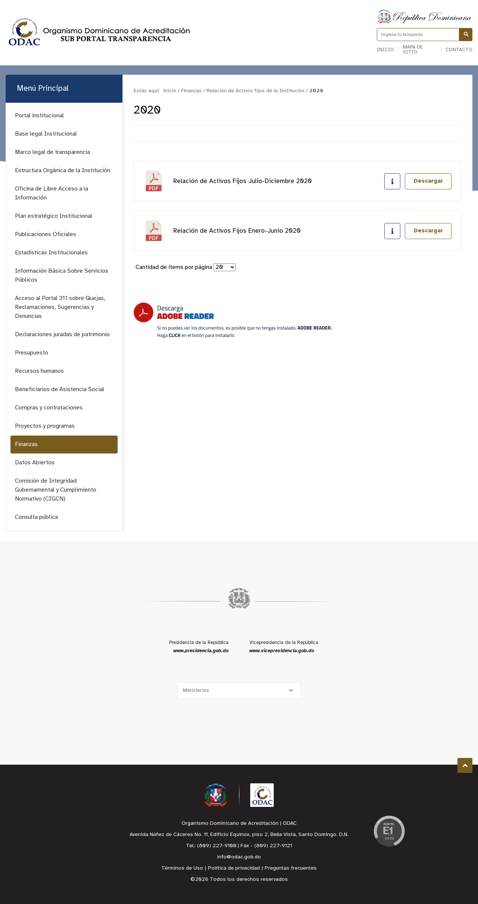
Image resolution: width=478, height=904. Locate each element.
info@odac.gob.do (239, 857)
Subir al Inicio (465, 766)
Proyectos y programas (45, 426)
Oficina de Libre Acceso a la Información (51, 193)
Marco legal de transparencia (52, 152)
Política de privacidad (234, 868)
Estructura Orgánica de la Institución (62, 170)
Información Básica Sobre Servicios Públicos (61, 275)
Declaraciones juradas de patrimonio (62, 334)
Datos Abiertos (35, 462)
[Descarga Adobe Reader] (233, 320)
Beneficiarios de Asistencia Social (59, 389)
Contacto (459, 49)
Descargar (428, 181)
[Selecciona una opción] (239, 690)
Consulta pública (36, 517)
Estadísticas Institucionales (51, 253)
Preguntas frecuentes (291, 868)
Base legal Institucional (46, 134)
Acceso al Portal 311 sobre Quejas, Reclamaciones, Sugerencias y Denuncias (60, 307)
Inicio (385, 49)
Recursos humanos (39, 371)
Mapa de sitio (413, 50)
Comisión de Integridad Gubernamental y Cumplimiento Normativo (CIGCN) (55, 490)
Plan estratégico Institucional (53, 216)
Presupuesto (31, 353)
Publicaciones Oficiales (45, 234)
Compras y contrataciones (49, 408)
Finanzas (26, 444)
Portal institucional (39, 115)
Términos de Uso (182, 868)
